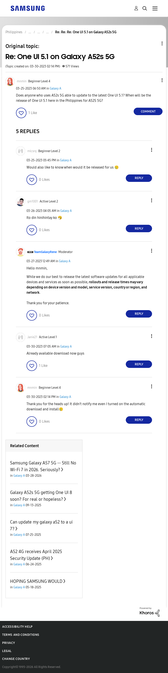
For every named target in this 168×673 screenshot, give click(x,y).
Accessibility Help (17, 627)
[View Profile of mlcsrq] (32, 151)
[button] (155, 80)
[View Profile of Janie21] (32, 337)
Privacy (8, 643)
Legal (7, 651)
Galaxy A (55, 88)
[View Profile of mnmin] (21, 81)
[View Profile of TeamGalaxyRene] (45, 252)
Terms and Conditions (20, 635)
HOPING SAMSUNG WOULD (36, 581)
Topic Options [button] (155, 43)
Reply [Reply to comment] (139, 178)
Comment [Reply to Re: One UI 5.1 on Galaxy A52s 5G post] (148, 111)
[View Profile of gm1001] (32, 201)
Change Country (16, 659)
